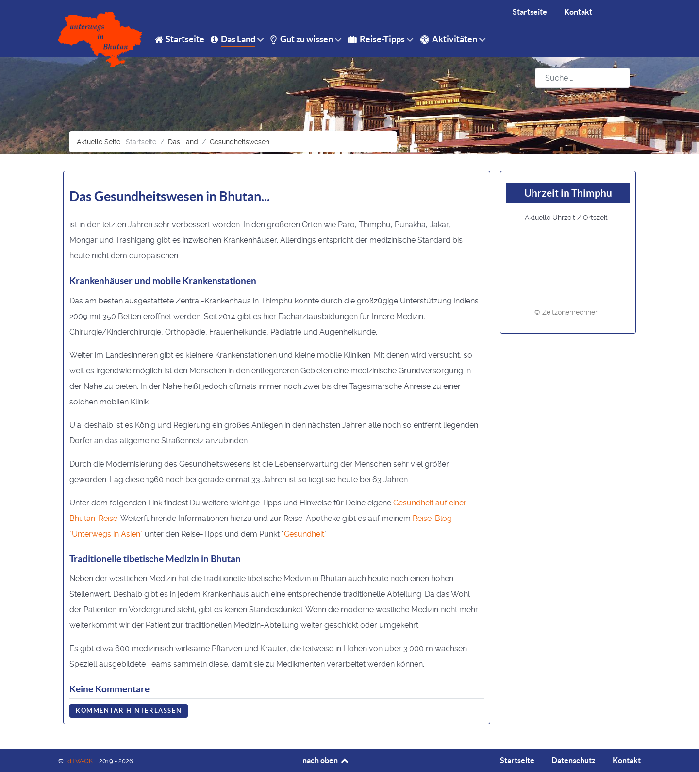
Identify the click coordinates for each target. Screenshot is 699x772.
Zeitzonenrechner (570, 312)
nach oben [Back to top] (326, 760)
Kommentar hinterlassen (129, 710)
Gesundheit (304, 533)
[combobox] (582, 78)
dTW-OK (80, 761)
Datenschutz (573, 760)
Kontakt (627, 760)
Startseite (517, 760)
